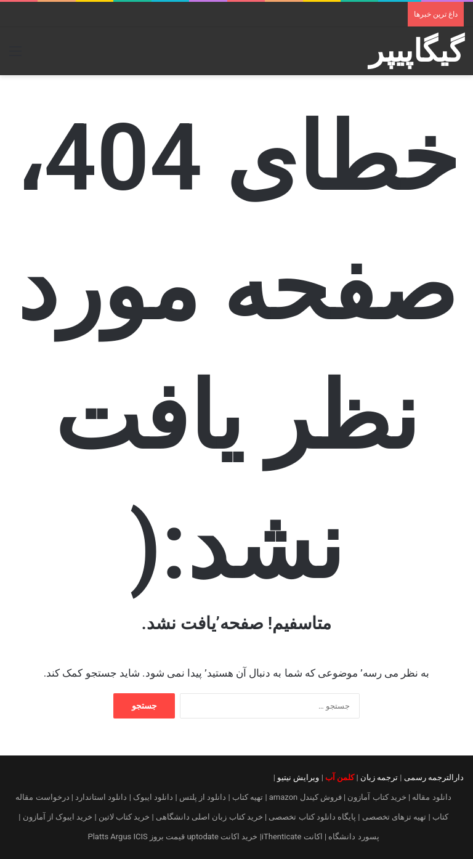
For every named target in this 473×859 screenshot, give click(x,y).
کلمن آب (339, 777)
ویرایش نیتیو (298, 777)
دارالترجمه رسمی (434, 777)
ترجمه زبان (379, 777)
